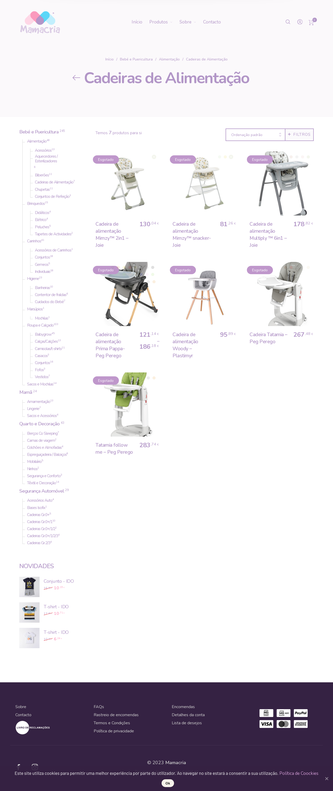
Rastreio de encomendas (116, 715)
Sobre (20, 707)
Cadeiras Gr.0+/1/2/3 (42, 536)
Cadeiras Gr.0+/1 (39, 521)
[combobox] (255, 135)
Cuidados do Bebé (49, 301)
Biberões (42, 175)
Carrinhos (34, 241)
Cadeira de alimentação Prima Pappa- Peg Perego (110, 345)
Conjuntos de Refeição (52, 196)
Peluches (42, 227)
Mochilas (41, 318)
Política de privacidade (114, 731)
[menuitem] (140, 22)
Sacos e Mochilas (40, 384)
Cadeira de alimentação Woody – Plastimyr (185, 345)
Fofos (39, 369)
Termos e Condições (112, 723)
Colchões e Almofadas (44, 447)
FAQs (99, 707)
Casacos (41, 355)
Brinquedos (36, 203)
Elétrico (40, 219)
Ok (167, 783)
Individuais (42, 271)
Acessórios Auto (39, 500)
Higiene (33, 278)
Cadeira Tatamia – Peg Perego (268, 338)
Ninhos (32, 469)
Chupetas (42, 189)
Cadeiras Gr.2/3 (38, 543)
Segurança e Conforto (44, 476)
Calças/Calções (46, 341)
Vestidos (41, 377)
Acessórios (43, 150)
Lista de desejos (187, 723)
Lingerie (33, 408)
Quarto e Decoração (39, 423)
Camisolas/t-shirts (48, 348)
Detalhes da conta (188, 715)
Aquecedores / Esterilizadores (46, 159)
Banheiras (42, 287)
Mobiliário (34, 461)
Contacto (23, 715)
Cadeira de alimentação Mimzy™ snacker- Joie (191, 235)
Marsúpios (35, 309)
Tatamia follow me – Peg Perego (114, 449)
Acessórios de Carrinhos (53, 250)
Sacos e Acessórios (42, 415)
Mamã (25, 392)
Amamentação (38, 401)
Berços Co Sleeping (42, 433)
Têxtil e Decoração (41, 483)
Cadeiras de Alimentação (54, 182)
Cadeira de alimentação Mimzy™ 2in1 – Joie (112, 235)
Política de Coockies (298, 773)
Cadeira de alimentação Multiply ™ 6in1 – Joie (268, 235)
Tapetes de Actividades (53, 234)
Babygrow (43, 334)
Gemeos (41, 264)
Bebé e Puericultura (136, 59)
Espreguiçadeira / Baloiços (47, 454)
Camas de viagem (41, 440)
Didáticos (42, 212)
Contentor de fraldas (50, 294)
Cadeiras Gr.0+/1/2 (41, 528)
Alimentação (169, 59)
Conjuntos (42, 257)
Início (109, 59)
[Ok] (326, 778)
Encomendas (183, 707)
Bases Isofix (36, 507)
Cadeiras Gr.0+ (38, 514)
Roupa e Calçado (40, 325)
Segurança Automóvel (41, 491)
